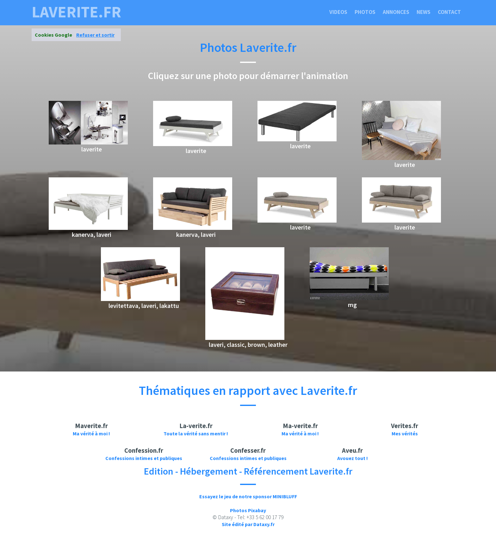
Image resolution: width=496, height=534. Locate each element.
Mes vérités (405, 433)
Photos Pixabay (248, 510)
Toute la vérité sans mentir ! (196, 433)
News (424, 12)
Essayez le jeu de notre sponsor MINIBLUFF (248, 496)
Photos (365, 12)
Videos (338, 12)
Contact (449, 12)
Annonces (396, 12)
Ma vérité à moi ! (91, 433)
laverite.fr (76, 12)
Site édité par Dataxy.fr (248, 524)
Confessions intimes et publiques (143, 458)
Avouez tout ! (352, 458)
